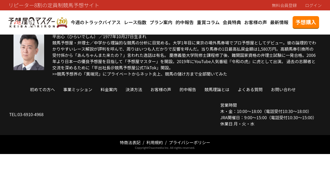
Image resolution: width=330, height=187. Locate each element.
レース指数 (135, 22)
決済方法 (133, 89)
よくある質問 (250, 89)
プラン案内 (161, 22)
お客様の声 (255, 22)
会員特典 (232, 22)
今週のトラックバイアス (96, 22)
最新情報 (279, 22)
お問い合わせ (283, 89)
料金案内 (108, 89)
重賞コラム (208, 22)
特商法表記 (130, 142)
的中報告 (185, 22)
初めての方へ (42, 89)
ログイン (313, 5)
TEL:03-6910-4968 (26, 114)
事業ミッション (77, 89)
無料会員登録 (284, 5)
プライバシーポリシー (189, 142)
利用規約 (154, 142)
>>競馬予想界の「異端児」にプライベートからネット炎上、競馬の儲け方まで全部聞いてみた (139, 74)
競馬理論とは (217, 89)
